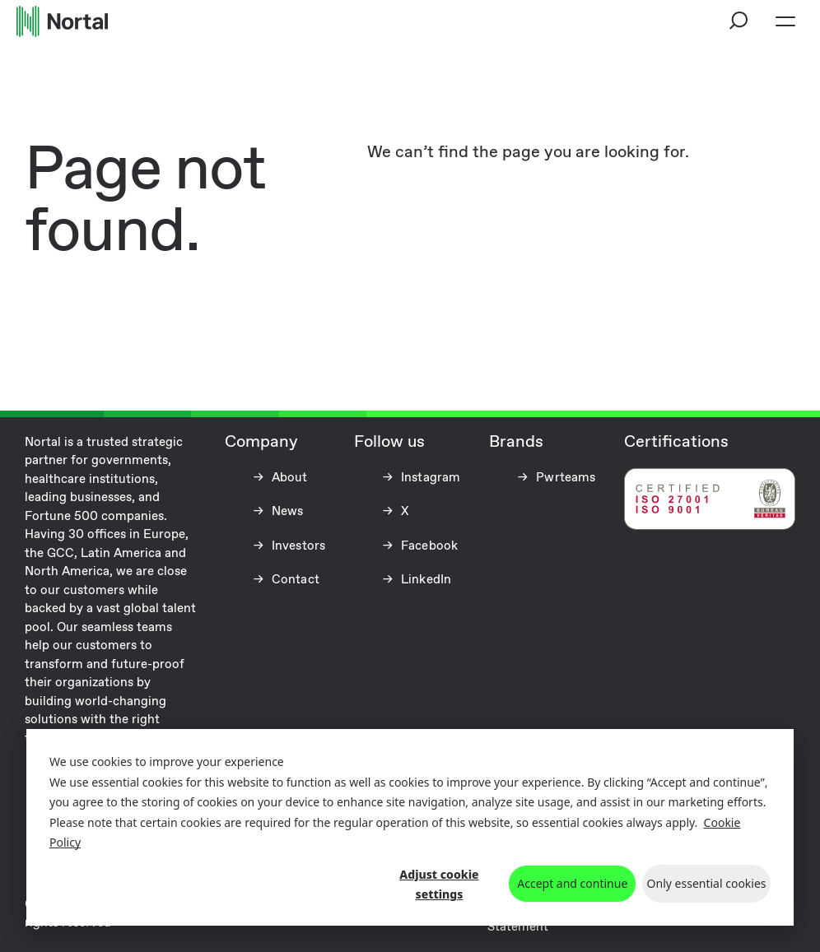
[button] (739, 21)
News (286, 512)
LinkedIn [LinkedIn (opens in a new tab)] (424, 580)
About (288, 478)
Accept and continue (572, 883)
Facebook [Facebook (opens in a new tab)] (428, 546)
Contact (293, 580)
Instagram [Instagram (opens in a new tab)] (429, 478)
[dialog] (410, 827)
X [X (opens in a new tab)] (403, 512)
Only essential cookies (706, 883)
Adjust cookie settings (438, 884)
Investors (297, 546)
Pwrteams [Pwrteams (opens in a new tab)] (564, 478)
